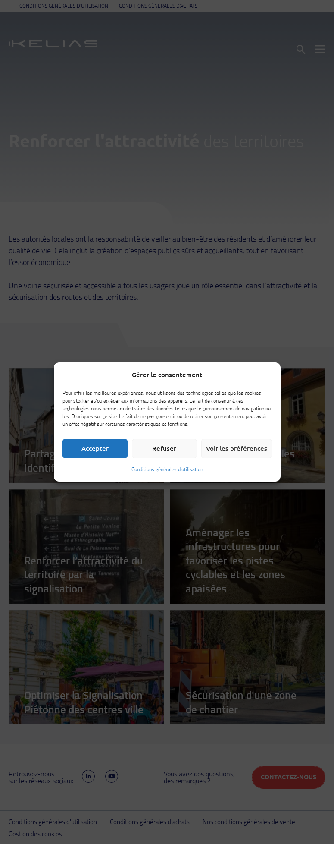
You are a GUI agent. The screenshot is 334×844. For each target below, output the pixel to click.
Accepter (95, 448)
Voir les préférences (236, 448)
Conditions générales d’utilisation (167, 469)
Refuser (164, 448)
